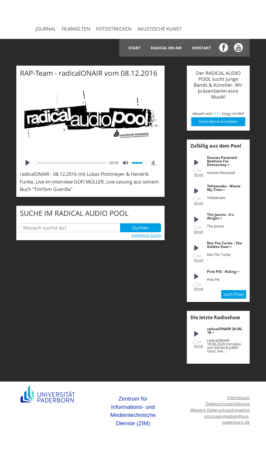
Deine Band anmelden (218, 121)
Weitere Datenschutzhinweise (220, 410)
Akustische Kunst (159, 29)
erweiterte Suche (146, 235)
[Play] (27, 162)
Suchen (140, 227)
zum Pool (233, 294)
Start (135, 47)
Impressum (238, 397)
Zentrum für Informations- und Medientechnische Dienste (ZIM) (133, 411)
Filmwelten (76, 29)
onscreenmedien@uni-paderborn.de (227, 419)
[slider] (70, 163)
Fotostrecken (113, 29)
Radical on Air (166, 47)
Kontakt (201, 47)
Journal (46, 29)
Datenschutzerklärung (228, 403)
